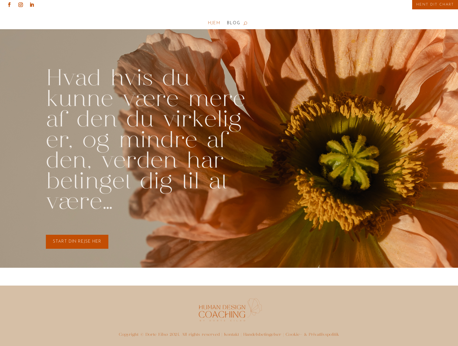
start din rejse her (77, 241)
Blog (233, 23)
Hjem (214, 23)
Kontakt (231, 335)
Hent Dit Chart (435, 4)
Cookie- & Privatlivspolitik (312, 335)
